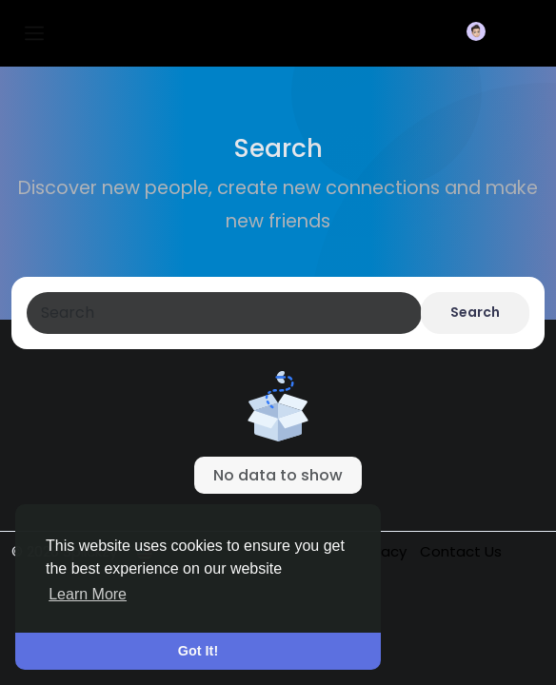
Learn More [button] (88, 594)
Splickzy (120, 32)
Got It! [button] (198, 650)
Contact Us (461, 551)
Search (475, 312)
